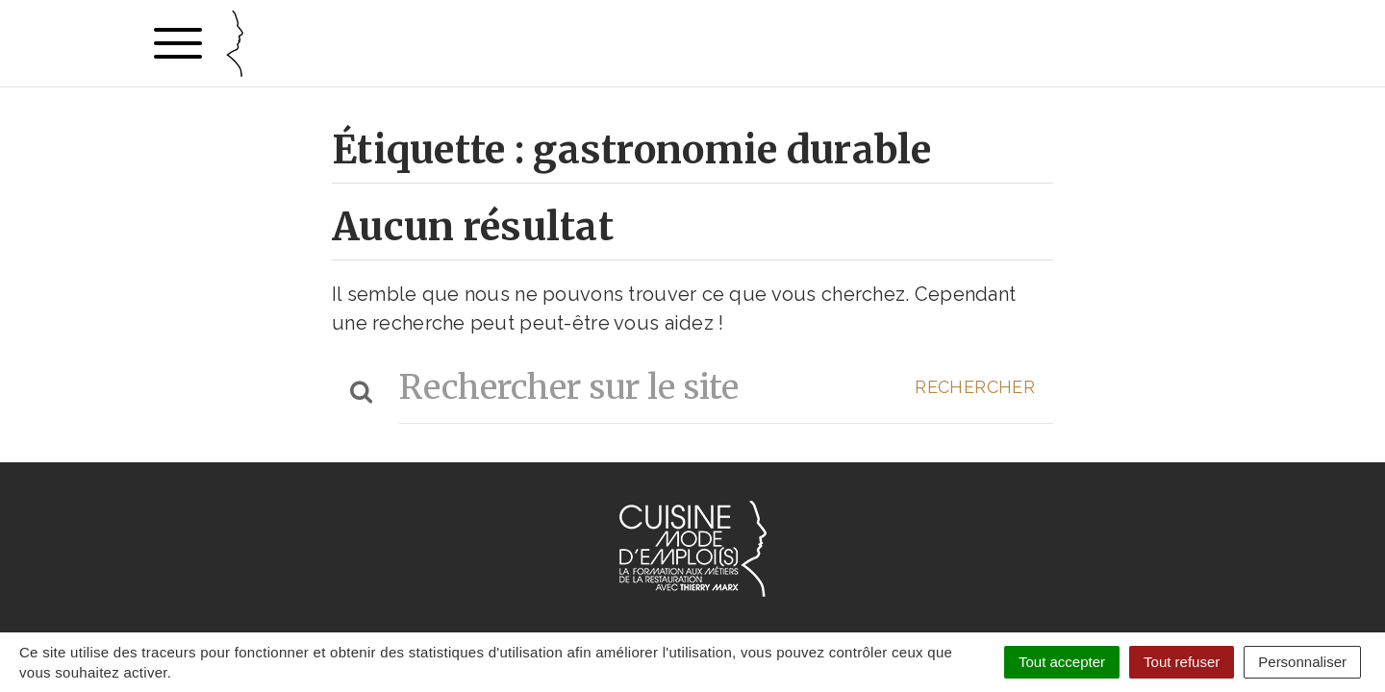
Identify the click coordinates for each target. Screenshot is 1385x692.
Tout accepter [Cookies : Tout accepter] (1062, 662)
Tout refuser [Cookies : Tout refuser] (1182, 662)
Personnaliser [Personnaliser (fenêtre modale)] (1302, 662)
